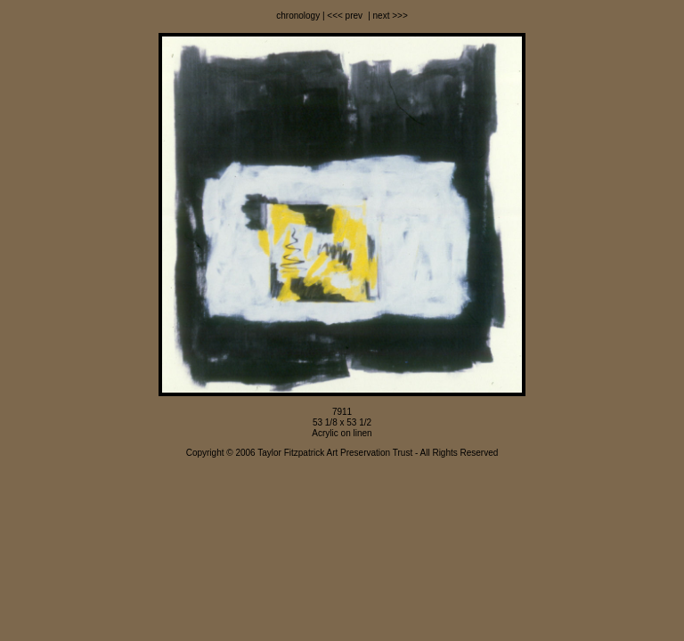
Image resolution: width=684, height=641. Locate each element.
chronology (298, 15)
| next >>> (386, 15)
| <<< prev (341, 15)
